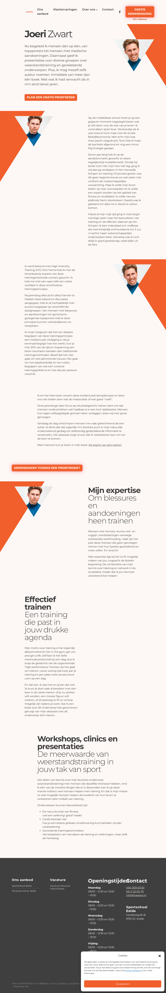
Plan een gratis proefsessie (51, 97)
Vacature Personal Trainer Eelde (60, 887)
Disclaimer (74, 983)
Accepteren (122, 983)
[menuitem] (43, 12)
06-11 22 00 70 (135, 891)
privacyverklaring (133, 970)
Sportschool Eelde (22, 885)
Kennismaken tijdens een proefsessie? (47, 468)
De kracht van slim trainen (105, 444)
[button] (159, 955)
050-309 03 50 (135, 887)
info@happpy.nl (136, 895)
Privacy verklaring (58, 983)
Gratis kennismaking (140, 12)
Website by (21, 986)
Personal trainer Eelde (24, 890)
